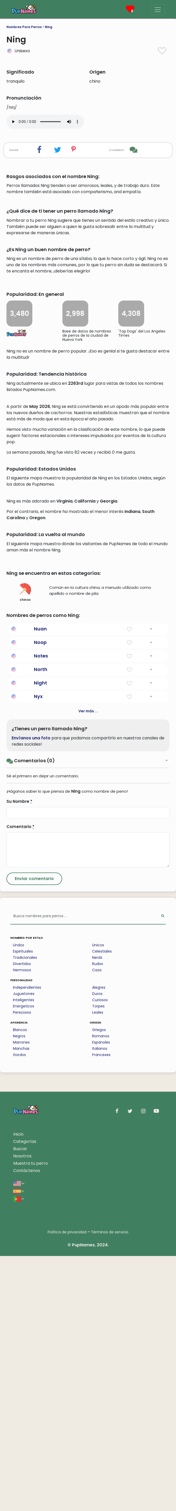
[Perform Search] (163, 1171)
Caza (96, 1225)
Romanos (100, 1291)
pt (18, 1453)
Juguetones (23, 1248)
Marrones (21, 1297)
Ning (48, 27)
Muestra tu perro (30, 1418)
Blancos (20, 1284)
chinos (25, 847)
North (40, 924)
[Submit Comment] (34, 1134)
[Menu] (157, 9)
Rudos (97, 1218)
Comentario (20, 1081)
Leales (97, 1267)
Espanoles (101, 1297)
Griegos (99, 1284)
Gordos (19, 1309)
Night (40, 938)
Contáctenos (26, 1426)
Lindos (18, 1200)
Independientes (27, 1242)
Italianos (99, 1303)
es (18, 1446)
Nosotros (22, 1411)
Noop (40, 897)
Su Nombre (19, 1056)
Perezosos (22, 1267)
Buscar (20, 1404)
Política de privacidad (67, 1487)
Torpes (98, 1261)
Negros (19, 1291)
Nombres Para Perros (24, 27)
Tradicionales (25, 1212)
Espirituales (23, 1206)
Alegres (98, 1242)
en (18, 1438)
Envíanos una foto (31, 993)
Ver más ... (88, 966)
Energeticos (23, 1261)
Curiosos (100, 1255)
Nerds (97, 1212)
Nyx (38, 951)
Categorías (24, 1396)
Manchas (21, 1303)
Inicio (18, 1389)
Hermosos (22, 1225)
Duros (97, 1248)
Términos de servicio (109, 1487)
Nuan (40, 884)
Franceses (101, 1309)
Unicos (98, 1200)
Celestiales (102, 1206)
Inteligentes (23, 1255)
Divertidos (22, 1218)
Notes (41, 911)
